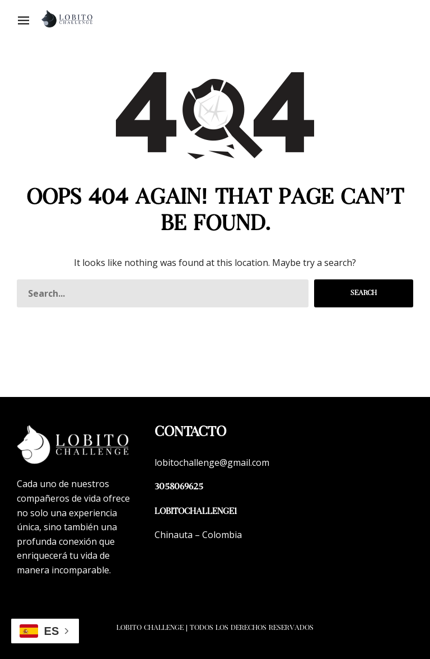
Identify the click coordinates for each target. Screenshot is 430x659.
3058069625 (179, 487)
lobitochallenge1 (196, 512)
